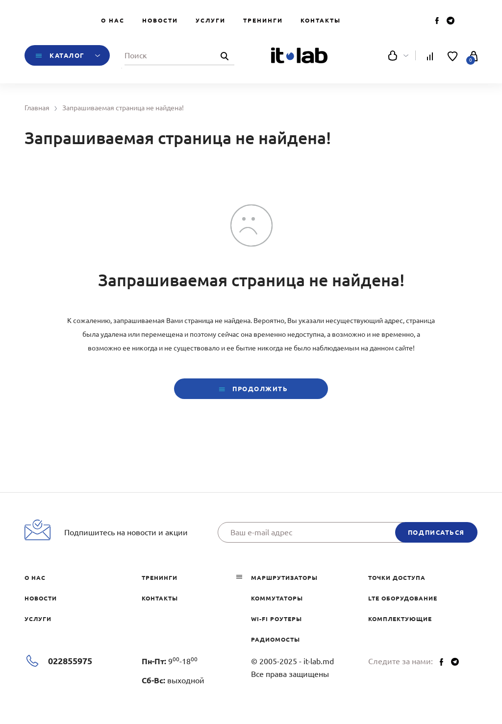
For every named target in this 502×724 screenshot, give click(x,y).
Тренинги (263, 20)
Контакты (321, 20)
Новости (160, 20)
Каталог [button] (67, 55)
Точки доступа (397, 577)
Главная (37, 108)
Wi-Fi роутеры (276, 619)
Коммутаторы (277, 598)
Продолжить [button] (251, 389)
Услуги (211, 20)
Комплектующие (400, 619)
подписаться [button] (436, 532)
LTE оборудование (402, 598)
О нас (113, 20)
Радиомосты (275, 639)
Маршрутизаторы (284, 577)
